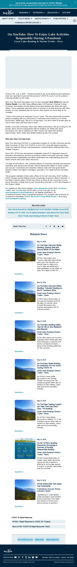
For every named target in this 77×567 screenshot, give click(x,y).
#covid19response (25, 540)
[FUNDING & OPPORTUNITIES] (28, 23)
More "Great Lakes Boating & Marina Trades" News (38, 216)
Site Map (45, 557)
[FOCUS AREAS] (25, 19)
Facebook (62, 188)
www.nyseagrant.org (42, 188)
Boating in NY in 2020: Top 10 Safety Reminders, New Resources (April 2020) (38, 213)
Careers (63, 557)
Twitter (8, 190)
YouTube (19, 190)
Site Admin (70, 557)
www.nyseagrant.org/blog (15, 199)
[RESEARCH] (25, 13)
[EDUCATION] (53, 13)
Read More (18, 274)
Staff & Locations (54, 557)
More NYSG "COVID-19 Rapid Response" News (31, 527)
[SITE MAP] (66, 13)
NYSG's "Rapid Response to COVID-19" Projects (31, 522)
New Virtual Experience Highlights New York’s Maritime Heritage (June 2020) (38, 209)
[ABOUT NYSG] (8, 19)
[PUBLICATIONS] (61, 19)
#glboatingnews (52, 540)
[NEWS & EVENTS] (42, 19)
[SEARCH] (74, 20)
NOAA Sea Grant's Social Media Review (40, 196)
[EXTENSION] (39, 13)
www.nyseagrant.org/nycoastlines (18, 192)
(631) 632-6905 (8, 557)
